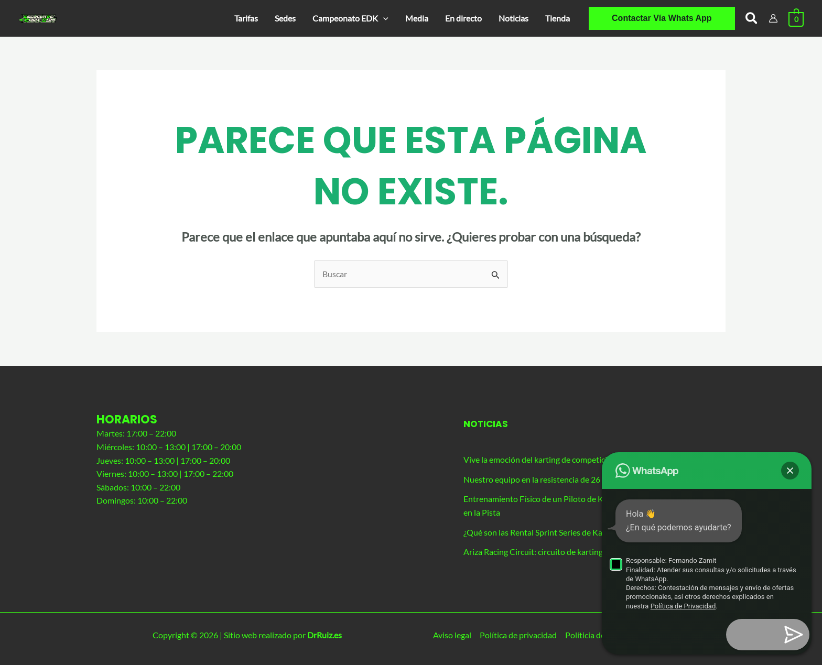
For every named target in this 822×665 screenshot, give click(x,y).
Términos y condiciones (684, 635)
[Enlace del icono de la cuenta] (773, 18)
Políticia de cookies (599, 635)
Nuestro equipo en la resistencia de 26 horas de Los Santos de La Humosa (594, 479)
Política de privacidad (518, 635)
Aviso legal (452, 635)
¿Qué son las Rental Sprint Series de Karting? (543, 532)
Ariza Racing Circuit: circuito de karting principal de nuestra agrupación (590, 552)
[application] (383, 18)
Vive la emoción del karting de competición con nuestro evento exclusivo (593, 459)
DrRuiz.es (324, 635)
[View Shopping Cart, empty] (796, 18)
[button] (350, 18)
